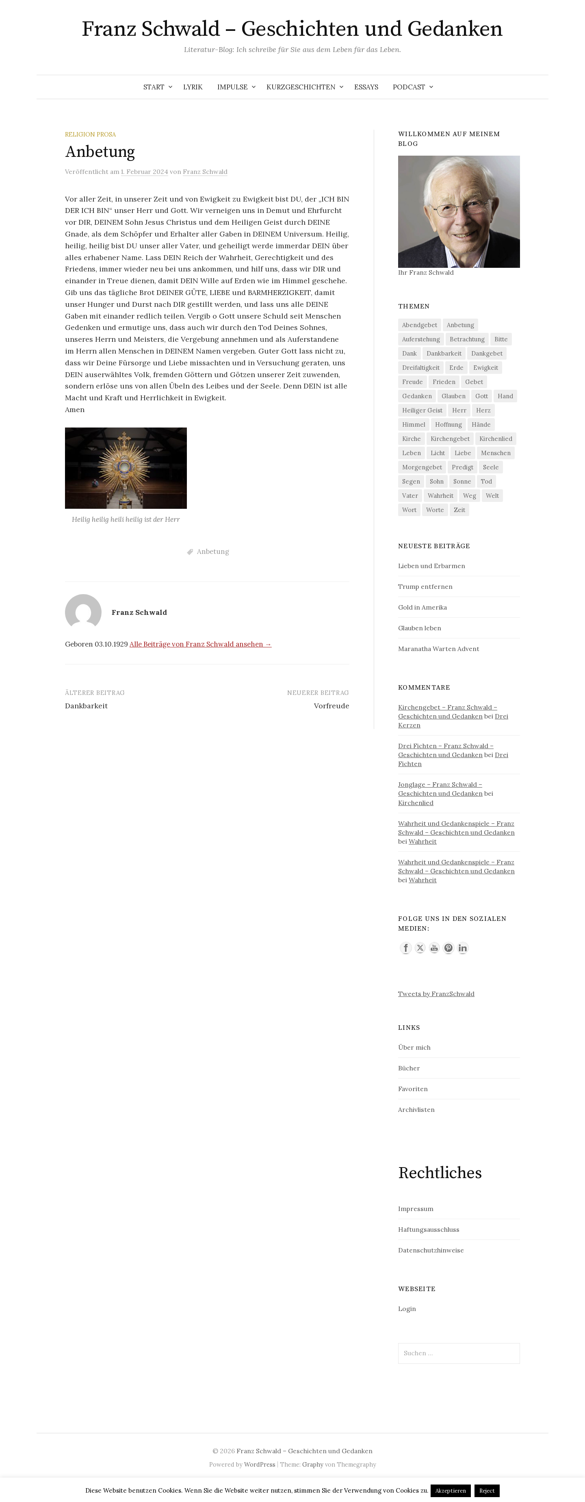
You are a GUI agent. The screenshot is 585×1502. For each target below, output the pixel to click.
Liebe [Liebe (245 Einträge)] (463, 453)
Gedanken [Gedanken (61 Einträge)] (417, 396)
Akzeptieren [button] (451, 1490)
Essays (366, 86)
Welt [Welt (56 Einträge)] (492, 495)
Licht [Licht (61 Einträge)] (438, 453)
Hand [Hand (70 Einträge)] (505, 396)
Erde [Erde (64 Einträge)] (456, 367)
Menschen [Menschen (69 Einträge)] (496, 453)
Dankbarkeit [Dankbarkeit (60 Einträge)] (444, 353)
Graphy (312, 1464)
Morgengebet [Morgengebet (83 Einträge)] (422, 467)
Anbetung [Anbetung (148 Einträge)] (460, 325)
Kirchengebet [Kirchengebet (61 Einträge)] (450, 439)
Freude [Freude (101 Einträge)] (412, 382)
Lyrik (193, 86)
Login (407, 1308)
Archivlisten (416, 1109)
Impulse (232, 86)
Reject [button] (487, 1490)
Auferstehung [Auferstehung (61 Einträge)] (421, 339)
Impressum (415, 1209)
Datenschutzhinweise (431, 1250)
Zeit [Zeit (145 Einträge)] (459, 510)
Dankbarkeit (86, 705)
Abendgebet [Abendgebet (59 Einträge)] (419, 325)
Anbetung (213, 551)
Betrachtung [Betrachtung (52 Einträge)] (467, 339)
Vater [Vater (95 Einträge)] (410, 495)
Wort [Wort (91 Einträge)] (409, 510)
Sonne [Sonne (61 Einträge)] (462, 481)
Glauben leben (419, 628)
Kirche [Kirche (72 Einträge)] (411, 439)
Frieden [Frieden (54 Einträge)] (444, 382)
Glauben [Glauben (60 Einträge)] (454, 396)
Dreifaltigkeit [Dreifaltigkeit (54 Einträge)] (421, 367)
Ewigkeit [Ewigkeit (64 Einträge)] (485, 367)
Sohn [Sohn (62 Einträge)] (437, 481)
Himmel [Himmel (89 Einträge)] (413, 424)
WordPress (259, 1464)
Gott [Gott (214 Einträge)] (481, 396)
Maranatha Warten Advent (438, 649)
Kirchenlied (415, 803)
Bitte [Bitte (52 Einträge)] (501, 339)
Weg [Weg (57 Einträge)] (469, 495)
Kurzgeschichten (301, 86)
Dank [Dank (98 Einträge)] (409, 353)
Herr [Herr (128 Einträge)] (459, 410)
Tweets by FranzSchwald (436, 994)
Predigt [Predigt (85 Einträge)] (462, 467)
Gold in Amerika (422, 607)
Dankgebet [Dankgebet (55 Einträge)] (487, 353)
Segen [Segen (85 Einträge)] (411, 481)
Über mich (414, 1047)
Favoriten (413, 1089)
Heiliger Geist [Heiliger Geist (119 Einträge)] (422, 410)
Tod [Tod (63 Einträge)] (486, 481)
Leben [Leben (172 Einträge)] (411, 453)
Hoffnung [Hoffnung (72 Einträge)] (448, 424)
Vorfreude (331, 705)
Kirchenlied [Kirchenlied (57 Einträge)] (495, 439)
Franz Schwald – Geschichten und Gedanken (292, 29)
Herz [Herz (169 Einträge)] (483, 410)
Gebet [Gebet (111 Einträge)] (474, 382)
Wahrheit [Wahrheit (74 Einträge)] (440, 495)
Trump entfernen (425, 586)
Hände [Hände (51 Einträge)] (481, 424)
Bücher (409, 1068)
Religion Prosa (90, 134)
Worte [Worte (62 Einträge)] (435, 510)
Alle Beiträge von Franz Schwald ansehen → (201, 644)
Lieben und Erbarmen (431, 566)
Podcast (409, 86)
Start (154, 86)
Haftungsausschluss (428, 1229)
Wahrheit (423, 841)
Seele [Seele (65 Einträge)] (491, 467)
